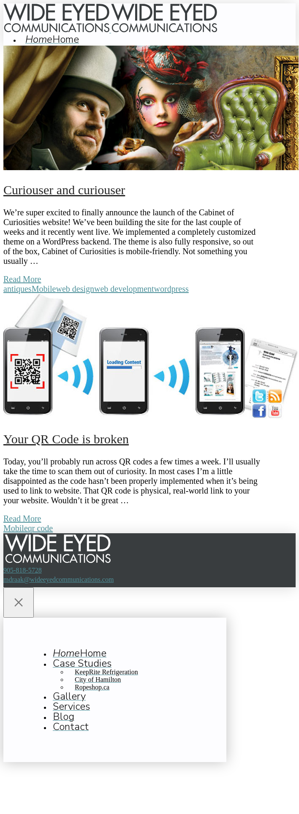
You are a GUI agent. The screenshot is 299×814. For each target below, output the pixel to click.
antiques (17, 288)
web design (75, 288)
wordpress (171, 288)
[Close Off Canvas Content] (18, 602)
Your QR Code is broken (66, 439)
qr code (40, 528)
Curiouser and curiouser (64, 190)
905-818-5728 (22, 570)
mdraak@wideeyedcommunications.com (58, 579)
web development (124, 288)
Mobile (44, 288)
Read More (22, 279)
